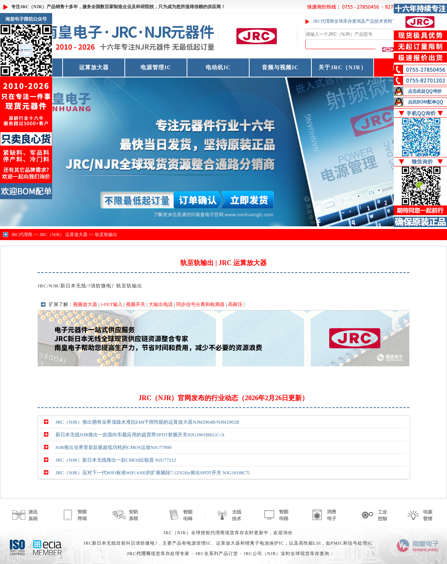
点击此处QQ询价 (425, 91)
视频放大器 (85, 304)
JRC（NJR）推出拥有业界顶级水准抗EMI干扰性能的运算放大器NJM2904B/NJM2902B (147, 422)
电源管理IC (155, 67)
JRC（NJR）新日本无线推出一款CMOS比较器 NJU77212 (116, 460)
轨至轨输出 (106, 234)
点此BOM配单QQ (425, 102)
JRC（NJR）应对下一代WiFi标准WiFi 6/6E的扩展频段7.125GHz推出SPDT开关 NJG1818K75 (153, 472)
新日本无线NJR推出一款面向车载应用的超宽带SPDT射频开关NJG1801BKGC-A (140, 434)
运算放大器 (94, 67)
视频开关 (135, 304)
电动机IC (218, 67)
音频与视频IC (280, 67)
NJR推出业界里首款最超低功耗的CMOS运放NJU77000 (113, 447)
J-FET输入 (112, 304)
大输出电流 (161, 304)
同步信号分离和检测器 (200, 304)
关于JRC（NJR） (342, 67)
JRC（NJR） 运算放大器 (63, 234)
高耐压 (235, 304)
